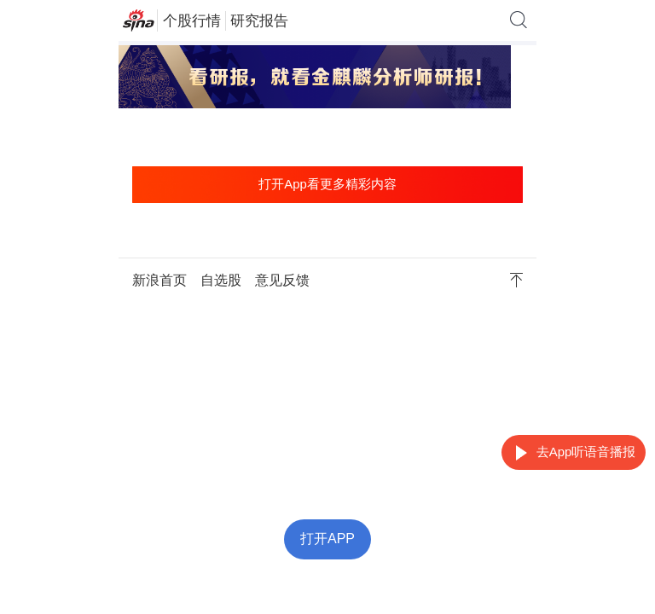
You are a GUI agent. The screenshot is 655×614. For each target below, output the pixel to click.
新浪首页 (159, 280)
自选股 (220, 280)
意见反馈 (282, 280)
